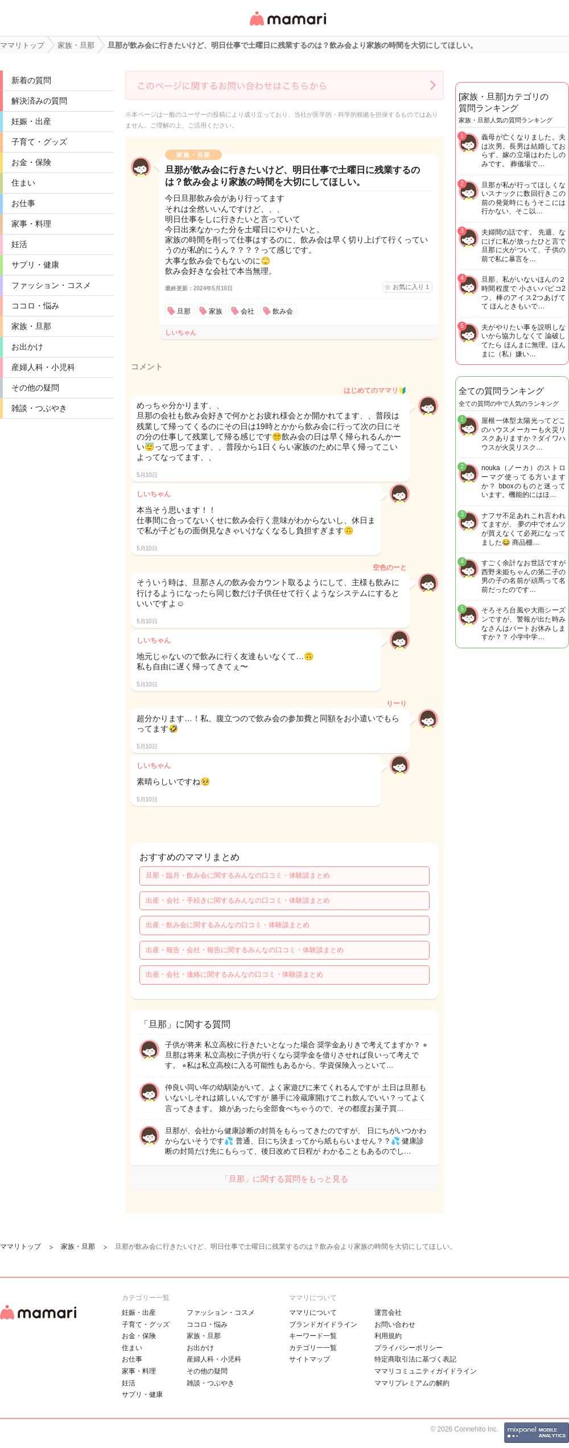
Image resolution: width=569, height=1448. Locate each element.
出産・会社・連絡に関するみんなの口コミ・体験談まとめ (234, 974)
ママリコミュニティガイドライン (425, 1371)
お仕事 (23, 203)
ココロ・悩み (35, 305)
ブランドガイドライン (323, 1324)
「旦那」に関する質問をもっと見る (284, 1178)
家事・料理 (31, 223)
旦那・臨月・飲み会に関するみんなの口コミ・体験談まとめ (238, 875)
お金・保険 (31, 162)
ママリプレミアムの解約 (412, 1383)
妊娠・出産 (31, 121)
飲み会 (283, 311)
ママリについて (313, 1313)
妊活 (19, 244)
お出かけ (27, 346)
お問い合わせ (394, 1324)
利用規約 (388, 1336)
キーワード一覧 (313, 1336)
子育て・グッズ (39, 141)
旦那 (184, 311)
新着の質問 (31, 80)
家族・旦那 (31, 326)
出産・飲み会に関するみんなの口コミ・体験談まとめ (228, 925)
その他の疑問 (35, 387)
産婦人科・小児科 (43, 367)
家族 (215, 311)
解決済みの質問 (39, 100)
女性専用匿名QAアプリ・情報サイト (287, 26)
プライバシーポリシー (408, 1348)
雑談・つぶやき (39, 408)
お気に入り (411, 286)
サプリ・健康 (35, 264)
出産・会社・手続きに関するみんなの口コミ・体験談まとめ (238, 900)
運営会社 (388, 1313)
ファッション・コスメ (51, 285)
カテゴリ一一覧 (313, 1348)
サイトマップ (309, 1359)
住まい (23, 182)
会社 (247, 311)
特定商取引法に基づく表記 (415, 1359)
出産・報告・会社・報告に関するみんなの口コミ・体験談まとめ (245, 950)
